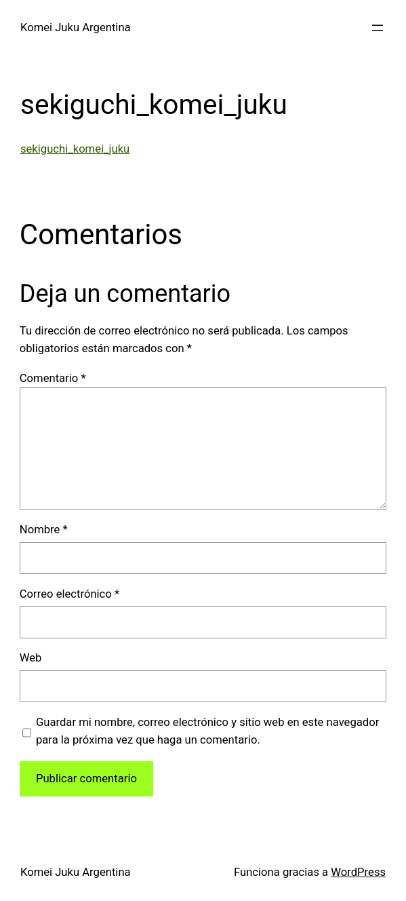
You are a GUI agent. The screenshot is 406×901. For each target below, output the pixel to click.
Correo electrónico (69, 594)
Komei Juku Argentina (75, 27)
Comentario (53, 378)
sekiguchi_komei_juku (74, 148)
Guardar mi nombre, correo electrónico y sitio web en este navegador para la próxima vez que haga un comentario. (207, 731)
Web (31, 657)
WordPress (358, 872)
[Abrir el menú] (377, 28)
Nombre (44, 529)
